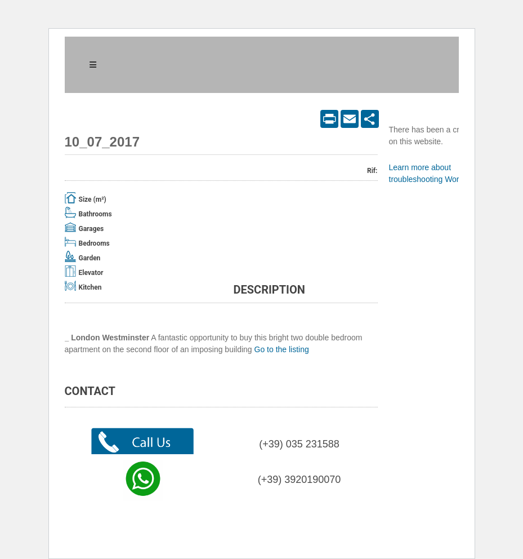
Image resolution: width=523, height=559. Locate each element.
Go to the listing (281, 349)
